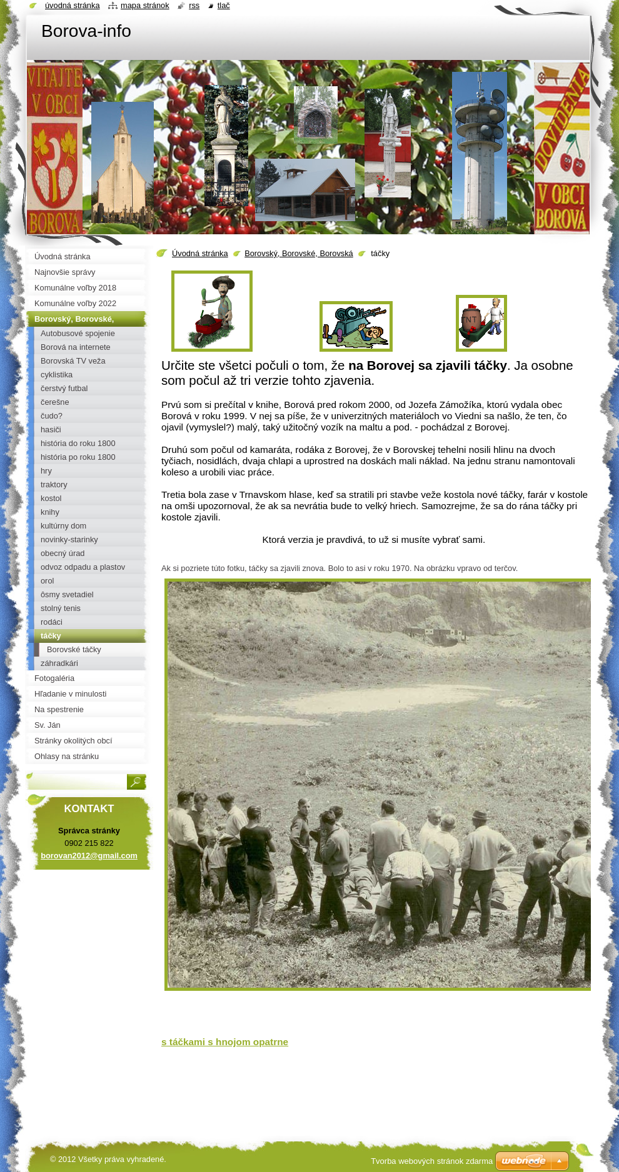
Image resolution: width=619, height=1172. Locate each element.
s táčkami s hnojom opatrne (224, 1041)
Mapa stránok (145, 5)
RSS (194, 5)
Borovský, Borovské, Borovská (298, 253)
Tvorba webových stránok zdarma (432, 1161)
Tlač (224, 5)
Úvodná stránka (200, 253)
